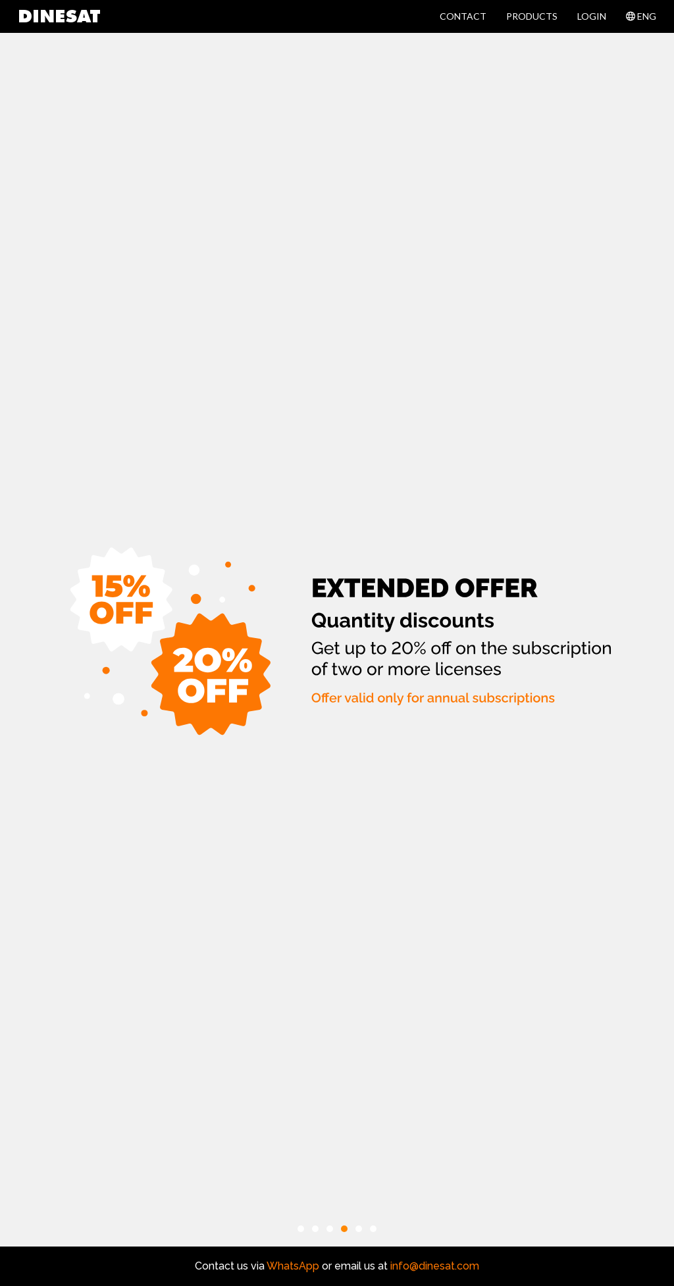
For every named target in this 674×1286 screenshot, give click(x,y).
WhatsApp (292, 1266)
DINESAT (59, 17)
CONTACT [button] (463, 16)
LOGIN (591, 16)
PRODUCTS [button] (531, 16)
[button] (301, 1228)
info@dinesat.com (434, 1266)
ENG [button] (641, 16)
